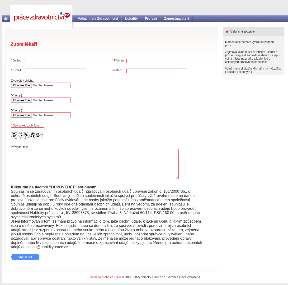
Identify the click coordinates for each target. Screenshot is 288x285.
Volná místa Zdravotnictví (98, 18)
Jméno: (16, 60)
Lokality (131, 18)
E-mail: (16, 70)
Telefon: (117, 70)
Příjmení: (118, 60)
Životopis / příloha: (22, 80)
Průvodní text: (19, 147)
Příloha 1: (17, 95)
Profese (151, 18)
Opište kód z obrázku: (25, 125)
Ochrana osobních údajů (105, 277)
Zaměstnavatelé (176, 18)
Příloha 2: (17, 110)
